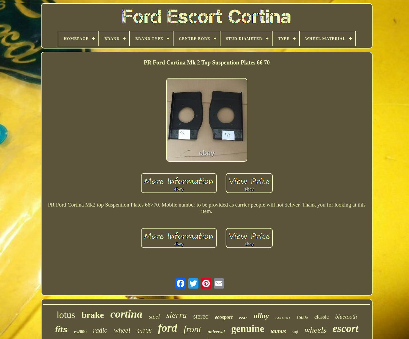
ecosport (224, 317)
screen (282, 317)
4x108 (144, 331)
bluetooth (346, 316)
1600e (302, 317)
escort (346, 328)
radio (100, 330)
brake (92, 315)
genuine (247, 328)
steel (154, 316)
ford (167, 328)
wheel (122, 330)
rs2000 (80, 331)
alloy (261, 316)
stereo (201, 316)
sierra (176, 315)
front (192, 329)
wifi (295, 332)
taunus (278, 331)
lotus (66, 314)
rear (243, 318)
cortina (126, 314)
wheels (315, 330)
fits (61, 329)
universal (216, 331)
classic (321, 317)
